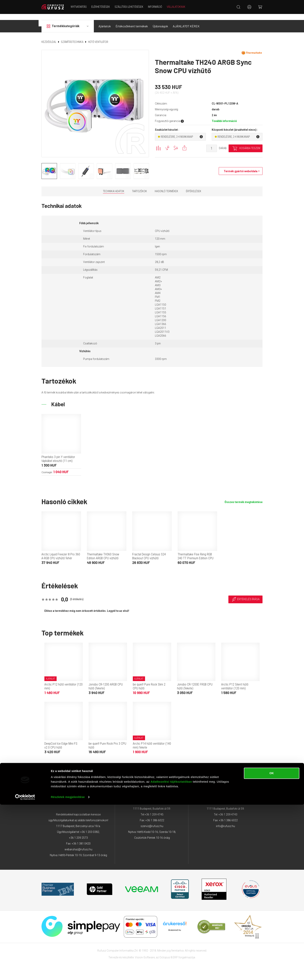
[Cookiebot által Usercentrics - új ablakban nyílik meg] (25, 955)
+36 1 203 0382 (89, 825)
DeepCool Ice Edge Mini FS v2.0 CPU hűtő (60, 739)
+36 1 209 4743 (227, 808)
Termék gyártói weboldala (239, 165)
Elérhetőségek (104, 6)
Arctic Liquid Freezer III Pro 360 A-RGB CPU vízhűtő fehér (60, 550)
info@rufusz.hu (225, 820)
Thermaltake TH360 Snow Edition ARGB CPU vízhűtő (103, 550)
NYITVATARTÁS (82, 6)
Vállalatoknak (179, 6)
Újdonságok (160, 20)
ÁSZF (80, 768)
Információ (158, 6)
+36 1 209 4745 (154, 808)
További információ (224, 115)
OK (271, 931)
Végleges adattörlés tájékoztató (230, 768)
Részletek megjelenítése (68, 955)
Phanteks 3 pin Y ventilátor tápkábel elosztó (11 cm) (58, 453)
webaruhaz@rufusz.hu (78, 843)
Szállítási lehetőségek (132, 6)
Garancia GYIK (194, 768)
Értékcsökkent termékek (132, 20)
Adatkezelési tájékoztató (146, 768)
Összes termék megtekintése (244, 496)
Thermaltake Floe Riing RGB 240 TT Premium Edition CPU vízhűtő (195, 552)
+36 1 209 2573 (78, 831)
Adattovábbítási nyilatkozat (106, 768)
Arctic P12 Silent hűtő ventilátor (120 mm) (234, 680)
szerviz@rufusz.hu (152, 820)
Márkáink (174, 768)
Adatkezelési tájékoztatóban (171, 940)
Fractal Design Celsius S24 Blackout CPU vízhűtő (149, 550)
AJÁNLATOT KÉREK (186, 20)
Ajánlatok (104, 20)
